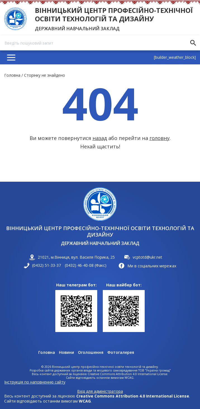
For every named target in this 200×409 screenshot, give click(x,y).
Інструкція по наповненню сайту (34, 382)
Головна (12, 75)
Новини (66, 352)
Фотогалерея (120, 352)
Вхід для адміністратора (100, 391)
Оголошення (90, 352)
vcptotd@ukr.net (147, 257)
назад (99, 138)
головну (159, 138)
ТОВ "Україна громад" (154, 370)
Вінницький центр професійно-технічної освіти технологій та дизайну (114, 14)
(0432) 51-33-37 (46, 265)
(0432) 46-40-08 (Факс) (85, 265)
